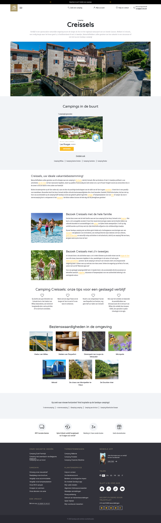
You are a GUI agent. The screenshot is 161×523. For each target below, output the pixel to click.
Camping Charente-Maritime (74, 460)
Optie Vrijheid (69, 501)
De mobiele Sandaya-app (73, 482)
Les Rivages (65, 144)
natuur (96, 223)
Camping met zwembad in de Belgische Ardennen (43, 457)
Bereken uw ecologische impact (75, 478)
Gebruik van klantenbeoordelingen (76, 498)
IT (122, 475)
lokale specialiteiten (72, 261)
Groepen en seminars (36, 488)
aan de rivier (42, 183)
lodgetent (81, 272)
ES (111, 475)
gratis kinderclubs (71, 235)
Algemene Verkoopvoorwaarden (75, 488)
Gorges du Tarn (124, 256)
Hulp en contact (69, 472)
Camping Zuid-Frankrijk (37, 454)
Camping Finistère (70, 457)
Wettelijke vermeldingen (72, 491)
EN (107, 475)
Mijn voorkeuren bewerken (73, 504)
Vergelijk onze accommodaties (39, 478)
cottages (90, 195)
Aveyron (123, 218)
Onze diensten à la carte (37, 491)
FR (115, 475)
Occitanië (79, 180)
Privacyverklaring (70, 494)
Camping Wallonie (70, 454)
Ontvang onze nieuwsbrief (38, 472)
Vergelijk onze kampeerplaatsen (40, 482)
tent (112, 195)
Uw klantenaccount (71, 475)
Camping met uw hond (37, 460)
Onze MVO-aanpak (36, 485)
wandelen (108, 190)
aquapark (60, 197)
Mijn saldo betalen (70, 485)
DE (119, 475)
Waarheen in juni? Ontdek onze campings (80, 2)
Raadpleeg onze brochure (38, 475)
